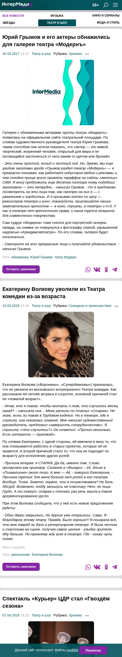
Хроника (75, 61)
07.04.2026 (10, 622)
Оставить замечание (21, 276)
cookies (72, 650)
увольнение (20, 562)
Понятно (93, 650)
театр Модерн (65, 264)
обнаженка (19, 264)
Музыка (57, 15)
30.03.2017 (10, 61)
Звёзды (8, 23)
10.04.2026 (10, 313)
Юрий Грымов (41, 264)
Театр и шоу (57, 23)
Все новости (13, 15)
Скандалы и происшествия (90, 313)
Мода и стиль (108, 22)
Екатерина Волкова (47, 562)
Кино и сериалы (106, 15)
